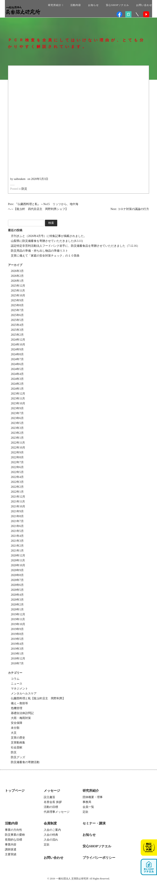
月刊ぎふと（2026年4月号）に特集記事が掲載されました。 (49, 236)
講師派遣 (10, 849)
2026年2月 (17, 275)
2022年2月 (17, 486)
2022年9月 (17, 452)
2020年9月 (17, 570)
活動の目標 (51, 806)
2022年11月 (18, 442)
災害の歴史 (18, 737)
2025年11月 (18, 290)
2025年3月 (17, 329)
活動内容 (75, 5)
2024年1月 (17, 388)
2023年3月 (17, 427)
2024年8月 (17, 354)
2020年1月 (17, 609)
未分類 (15, 727)
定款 (85, 811)
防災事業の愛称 (15, 834)
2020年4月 (17, 594)
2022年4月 (17, 477)
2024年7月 (17, 359)
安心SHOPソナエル (117, 5)
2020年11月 (18, 560)
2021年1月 (17, 550)
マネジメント (19, 688)
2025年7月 (17, 310)
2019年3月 (17, 648)
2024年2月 (17, 383)
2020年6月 (17, 584)
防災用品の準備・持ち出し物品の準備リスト (39, 250)
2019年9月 (17, 629)
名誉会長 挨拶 (53, 802)
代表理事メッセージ (57, 811)
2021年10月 (18, 506)
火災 (14, 732)
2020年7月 (17, 580)
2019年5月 (17, 638)
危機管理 (16, 708)
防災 (24, 188)
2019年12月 (18, 614)
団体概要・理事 (93, 797)
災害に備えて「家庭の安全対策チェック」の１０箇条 (45, 255)
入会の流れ (51, 839)
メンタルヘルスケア (24, 693)
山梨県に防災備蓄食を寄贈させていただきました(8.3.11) (47, 240)
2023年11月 (18, 398)
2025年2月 (17, 334)
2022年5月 (17, 472)
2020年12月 (18, 555)
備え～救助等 (19, 703)
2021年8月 (17, 516)
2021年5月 (17, 531)
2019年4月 (17, 643)
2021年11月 (18, 501)
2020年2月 (17, 604)
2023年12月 (18, 393)
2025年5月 (17, 320)
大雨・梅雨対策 (21, 718)
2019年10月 (18, 624)
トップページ (15, 790)
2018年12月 (18, 658)
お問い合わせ (144, 5)
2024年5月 (17, 369)
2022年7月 (17, 462)
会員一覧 (88, 806)
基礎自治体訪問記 (22, 713)
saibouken (20, 179)
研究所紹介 (55, 5)
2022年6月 (17, 467)
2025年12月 (18, 285)
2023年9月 (17, 408)
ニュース (16, 683)
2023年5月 (17, 423)
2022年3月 (17, 481)
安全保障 (16, 722)
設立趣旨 (49, 797)
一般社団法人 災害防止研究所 (23, 10)
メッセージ (52, 790)
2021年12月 (18, 496)
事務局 (87, 802)
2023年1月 (17, 437)
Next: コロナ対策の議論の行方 (129, 209)
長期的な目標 (13, 839)
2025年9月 (17, 300)
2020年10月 (18, 565)
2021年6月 (17, 526)
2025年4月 (17, 324)
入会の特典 (51, 834)
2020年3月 (17, 599)
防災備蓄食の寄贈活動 (25, 762)
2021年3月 (17, 540)
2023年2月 (17, 432)
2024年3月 (17, 378)
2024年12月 (18, 339)
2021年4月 (17, 535)
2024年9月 (17, 349)
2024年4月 (17, 374)
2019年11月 (18, 619)
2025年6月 (17, 315)
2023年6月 (17, 418)
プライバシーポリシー (99, 857)
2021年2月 (17, 545)
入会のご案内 (52, 829)
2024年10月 (18, 344)
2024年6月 (17, 364)
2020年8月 (17, 575)
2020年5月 (17, 589)
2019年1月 (17, 653)
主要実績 (10, 854)
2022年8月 (17, 457)
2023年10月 (18, 403)
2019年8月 (17, 634)
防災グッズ (18, 757)
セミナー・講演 (94, 823)
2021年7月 (17, 521)
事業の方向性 (13, 829)
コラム (15, 678)
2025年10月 (18, 295)
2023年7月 (17, 413)
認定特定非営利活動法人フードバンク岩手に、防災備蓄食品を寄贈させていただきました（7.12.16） (75, 245)
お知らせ (93, 5)
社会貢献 (16, 747)
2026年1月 (17, 280)
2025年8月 (17, 305)
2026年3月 (17, 270)
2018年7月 (17, 663)
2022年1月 (17, 491)
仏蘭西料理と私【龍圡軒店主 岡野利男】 (38, 698)
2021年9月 (17, 511)
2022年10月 (18, 447)
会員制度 (50, 823)
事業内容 (10, 844)
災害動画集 (18, 742)
